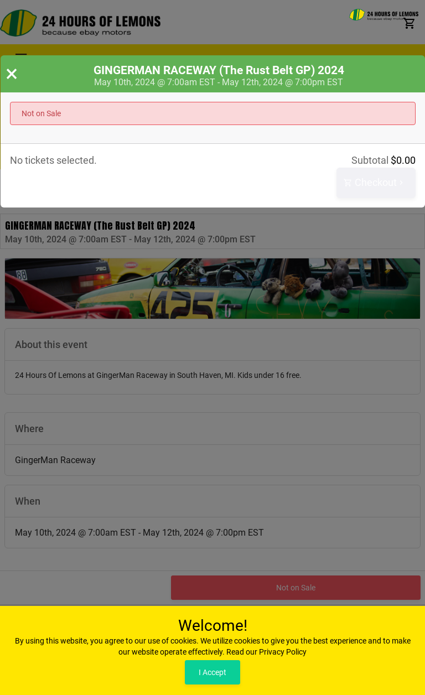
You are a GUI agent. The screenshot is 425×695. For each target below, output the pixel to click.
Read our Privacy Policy (266, 651)
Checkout (375, 183)
